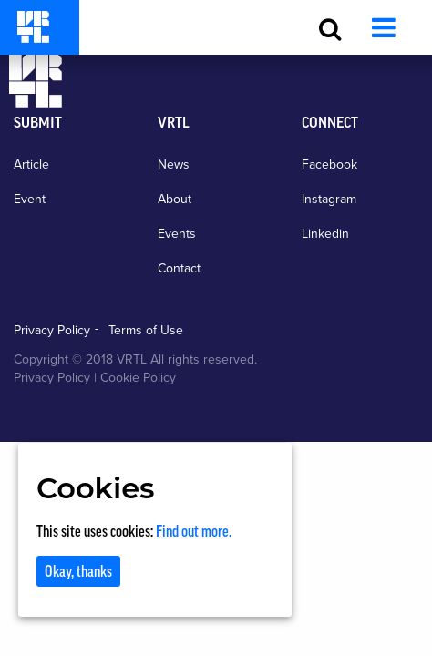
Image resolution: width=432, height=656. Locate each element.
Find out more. (193, 531)
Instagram (329, 199)
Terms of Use (145, 330)
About (174, 199)
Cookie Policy (138, 377)
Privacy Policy (52, 330)
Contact (179, 268)
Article (31, 164)
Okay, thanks (78, 571)
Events (177, 233)
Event (30, 199)
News (174, 164)
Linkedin (325, 233)
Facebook (329, 164)
